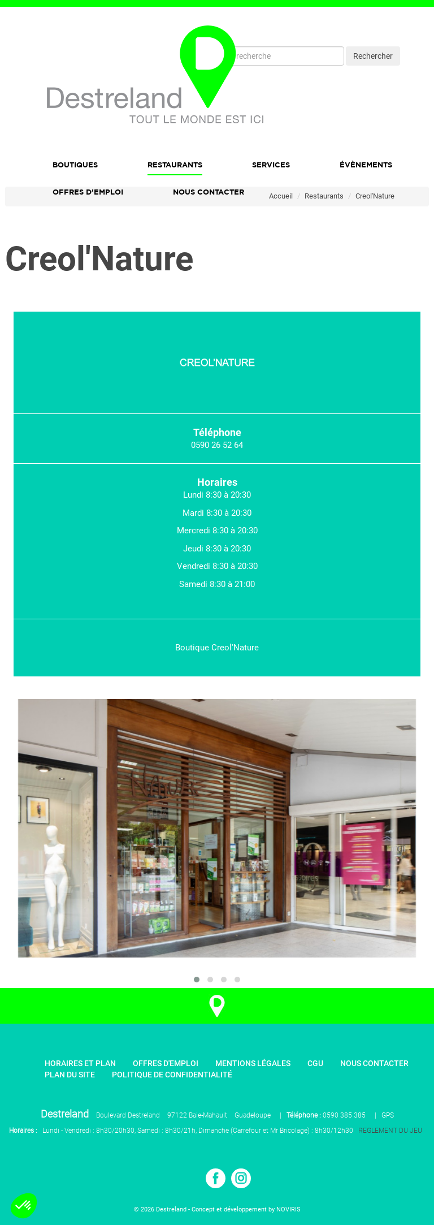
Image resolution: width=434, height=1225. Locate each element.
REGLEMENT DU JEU (390, 1131)
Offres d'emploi (88, 192)
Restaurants (174, 165)
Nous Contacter (208, 192)
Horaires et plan (80, 1063)
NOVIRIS (288, 1209)
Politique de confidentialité (172, 1074)
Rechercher (373, 56)
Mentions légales (252, 1063)
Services (271, 165)
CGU (315, 1063)
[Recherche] (286, 56)
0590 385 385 (344, 1115)
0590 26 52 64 (217, 445)
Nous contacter (374, 1063)
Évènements (366, 165)
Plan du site (70, 1074)
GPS (387, 1115)
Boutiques (75, 165)
